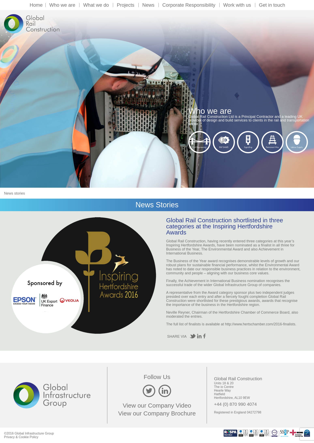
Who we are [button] (62, 5)
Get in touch (272, 5)
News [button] (149, 5)
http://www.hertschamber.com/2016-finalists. (260, 324)
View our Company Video (157, 405)
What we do (96, 5)
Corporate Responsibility (189, 5)
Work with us (237, 5)
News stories (14, 193)
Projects (126, 5)
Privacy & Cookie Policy (21, 437)
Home (36, 5)
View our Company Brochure (157, 413)
